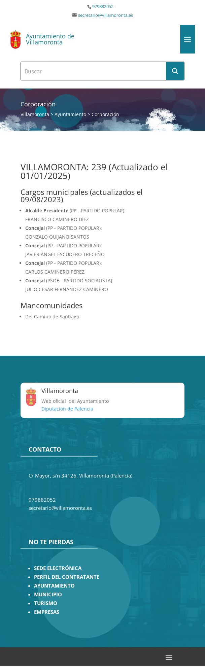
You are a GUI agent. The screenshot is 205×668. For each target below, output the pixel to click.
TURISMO (45, 603)
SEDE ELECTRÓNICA (57, 568)
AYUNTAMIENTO (54, 585)
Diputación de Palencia (67, 409)
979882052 (102, 6)
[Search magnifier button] (175, 71)
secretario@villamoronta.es (105, 15)
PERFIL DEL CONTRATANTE (66, 577)
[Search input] (94, 71)
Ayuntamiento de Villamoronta (50, 39)
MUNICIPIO (48, 594)
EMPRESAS (46, 612)
